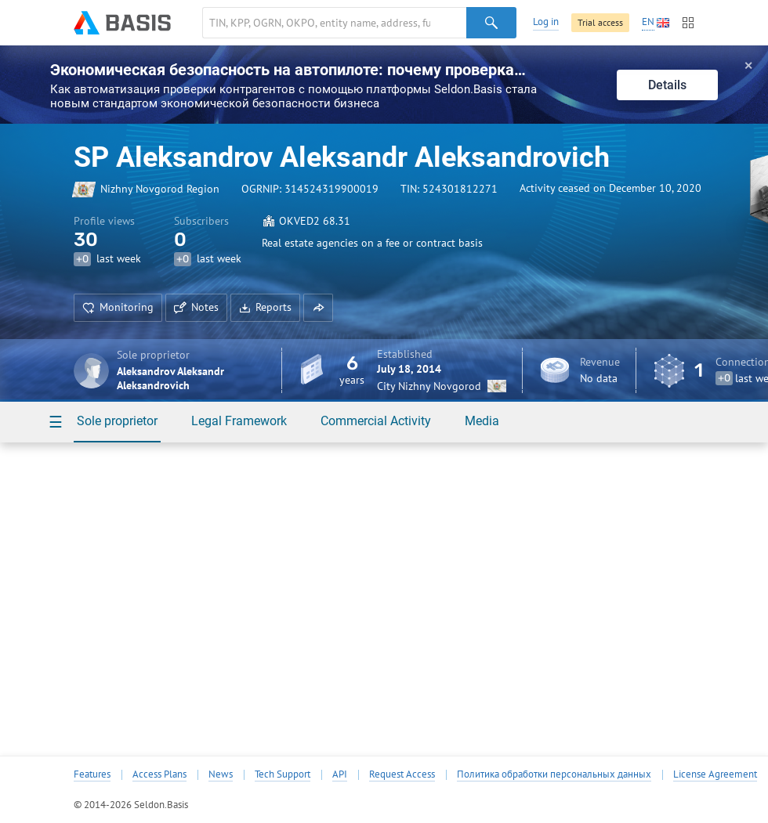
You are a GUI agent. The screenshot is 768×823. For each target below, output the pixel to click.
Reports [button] (265, 307)
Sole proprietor (117, 420)
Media (482, 420)
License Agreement (715, 774)
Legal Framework (239, 420)
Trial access (600, 22)
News (220, 774)
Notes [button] (196, 307)
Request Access (402, 774)
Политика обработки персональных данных (554, 774)
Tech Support (282, 774)
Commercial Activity (376, 420)
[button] (318, 308)
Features (92, 774)
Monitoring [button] (118, 307)
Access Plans (159, 774)
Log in (546, 21)
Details (667, 85)
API (339, 774)
